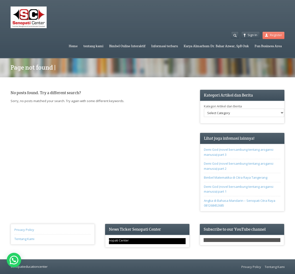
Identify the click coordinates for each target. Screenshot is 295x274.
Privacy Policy (24, 230)
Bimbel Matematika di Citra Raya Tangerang (235, 177)
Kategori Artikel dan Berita (223, 106)
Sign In (250, 35)
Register (273, 35)
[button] (14, 260)
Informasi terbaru (164, 46)
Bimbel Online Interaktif (127, 46)
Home (73, 46)
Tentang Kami (24, 239)
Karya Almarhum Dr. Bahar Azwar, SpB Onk (216, 46)
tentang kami (93, 46)
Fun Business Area (268, 46)
